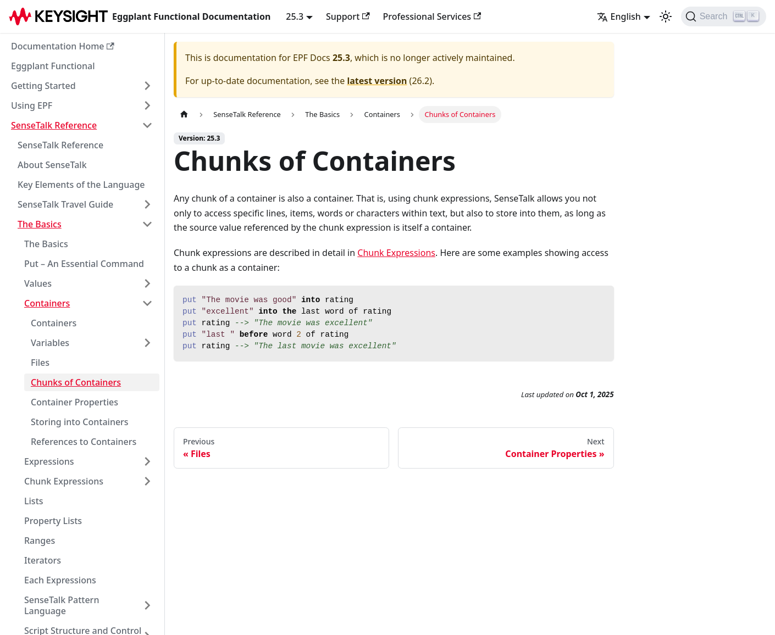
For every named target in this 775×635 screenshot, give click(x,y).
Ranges (39, 540)
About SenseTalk (52, 165)
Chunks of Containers (76, 382)
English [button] (619, 16)
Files (40, 363)
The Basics (40, 224)
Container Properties (74, 402)
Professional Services (432, 16)
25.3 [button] (294, 16)
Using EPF (31, 105)
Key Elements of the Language (81, 185)
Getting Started (43, 86)
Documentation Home (62, 46)
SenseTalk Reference (54, 125)
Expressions (49, 461)
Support (348, 16)
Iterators (42, 560)
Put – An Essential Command (84, 264)
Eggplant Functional (53, 66)
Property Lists (53, 521)
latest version (377, 81)
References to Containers (83, 442)
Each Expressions (60, 580)
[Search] (723, 16)
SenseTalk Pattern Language (61, 605)
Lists (33, 501)
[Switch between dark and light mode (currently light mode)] (665, 16)
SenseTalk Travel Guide (65, 204)
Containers (47, 303)
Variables (50, 343)
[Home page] (184, 114)
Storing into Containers (80, 422)
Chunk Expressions (63, 481)
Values (38, 283)
